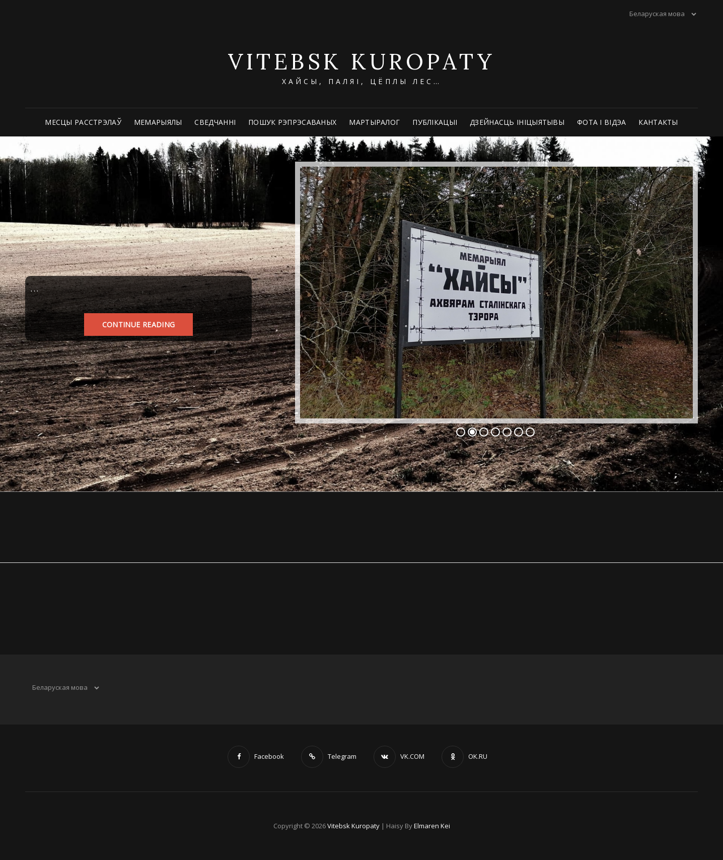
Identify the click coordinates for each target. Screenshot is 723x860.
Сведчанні (215, 122)
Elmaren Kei (432, 825)
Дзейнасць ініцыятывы (517, 122)
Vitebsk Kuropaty (361, 61)
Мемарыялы (158, 122)
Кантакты (658, 122)
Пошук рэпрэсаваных (292, 122)
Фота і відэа (601, 122)
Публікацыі (434, 122)
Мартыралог (374, 122)
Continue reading (138, 324)
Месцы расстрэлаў (83, 122)
